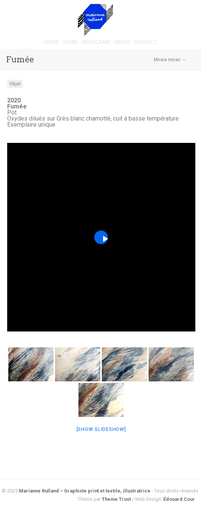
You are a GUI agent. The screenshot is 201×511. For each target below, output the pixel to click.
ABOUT (122, 42)
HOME (51, 42)
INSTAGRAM (95, 42)
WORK (70, 42)
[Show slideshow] (101, 429)
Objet (15, 84)
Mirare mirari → (170, 59)
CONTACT (145, 42)
